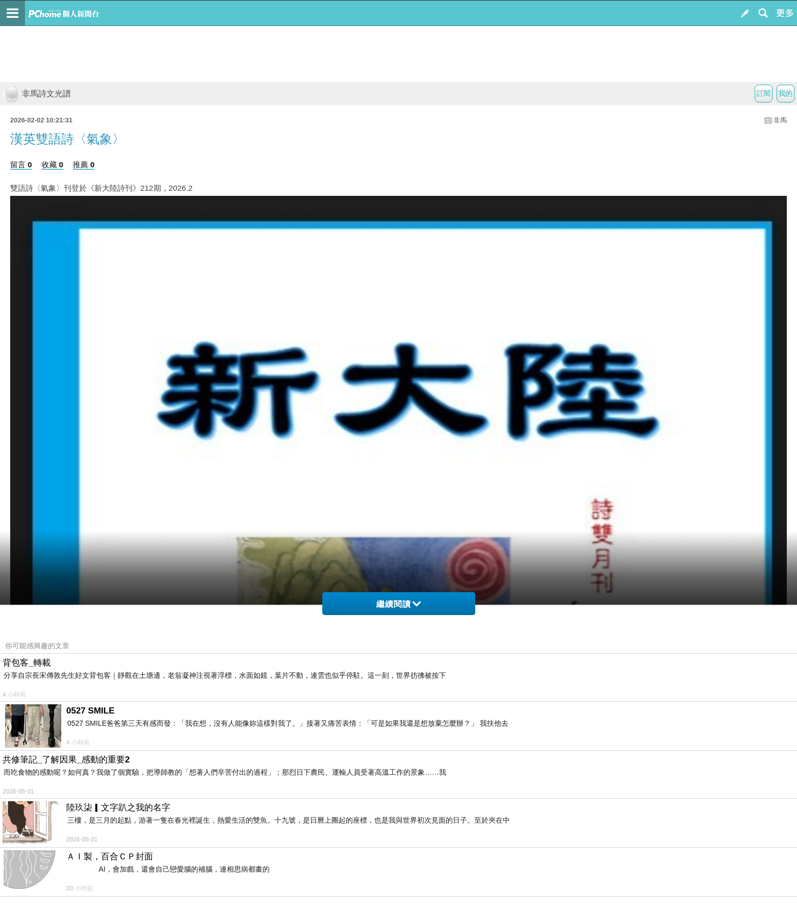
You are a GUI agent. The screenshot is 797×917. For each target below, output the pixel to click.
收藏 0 (52, 164)
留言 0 (21, 164)
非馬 (780, 120)
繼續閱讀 (398, 604)
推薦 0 (84, 164)
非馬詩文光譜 (37, 94)
